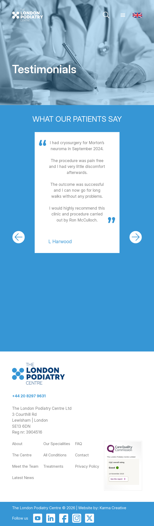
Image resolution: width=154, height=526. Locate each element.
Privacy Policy (87, 466)
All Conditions (55, 455)
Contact (82, 455)
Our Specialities (56, 443)
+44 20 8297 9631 (29, 396)
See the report (117, 479)
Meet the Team (25, 466)
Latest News (23, 477)
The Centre (22, 455)
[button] (18, 237)
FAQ (78, 443)
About (17, 443)
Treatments (53, 466)
